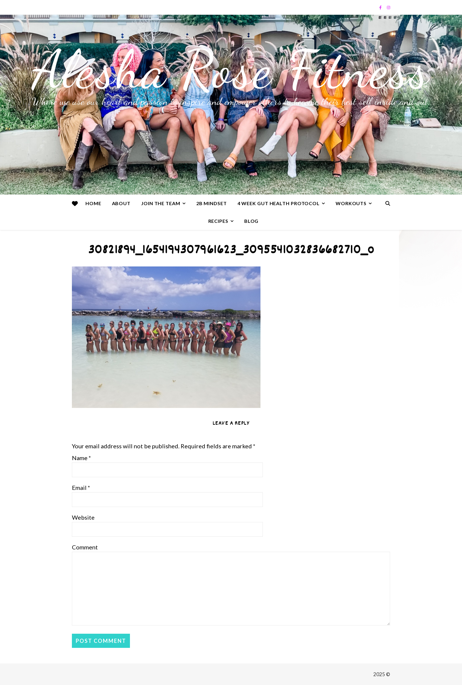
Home (93, 203)
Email (81, 487)
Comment (85, 547)
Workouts (351, 203)
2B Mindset (211, 203)
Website (83, 517)
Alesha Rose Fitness (231, 69)
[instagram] (388, 7)
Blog (251, 221)
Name (81, 457)
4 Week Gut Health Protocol (278, 203)
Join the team (160, 203)
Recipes (218, 221)
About (121, 203)
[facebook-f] (380, 7)
